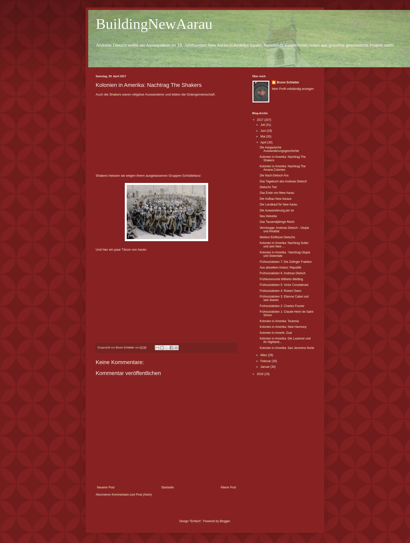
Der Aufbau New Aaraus (275, 199)
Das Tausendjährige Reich (277, 222)
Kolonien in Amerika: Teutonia (279, 321)
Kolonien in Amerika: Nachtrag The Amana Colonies (283, 168)
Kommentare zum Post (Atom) (132, 494)
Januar (265, 367)
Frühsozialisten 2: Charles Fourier (282, 306)
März (264, 355)
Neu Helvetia (268, 216)
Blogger (225, 521)
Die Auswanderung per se (277, 210)
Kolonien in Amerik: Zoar (276, 333)
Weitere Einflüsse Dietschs (277, 237)
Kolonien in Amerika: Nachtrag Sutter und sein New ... (284, 244)
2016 (260, 374)
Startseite (167, 487)
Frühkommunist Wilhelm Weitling (281, 279)
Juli (263, 125)
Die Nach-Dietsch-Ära (274, 175)
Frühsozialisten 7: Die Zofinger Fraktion (286, 262)
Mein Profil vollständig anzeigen (293, 89)
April (263, 142)
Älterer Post (228, 487)
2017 (260, 120)
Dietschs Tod (268, 187)
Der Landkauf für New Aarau (278, 204)
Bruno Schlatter (288, 82)
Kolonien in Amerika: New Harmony (283, 327)
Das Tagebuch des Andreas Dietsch (283, 181)
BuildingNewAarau (154, 24)
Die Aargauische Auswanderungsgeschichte (279, 149)
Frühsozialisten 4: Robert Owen (280, 291)
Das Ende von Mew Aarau (277, 193)
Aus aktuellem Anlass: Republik (280, 267)
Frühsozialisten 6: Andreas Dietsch (283, 273)
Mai (263, 136)
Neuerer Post (106, 487)
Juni (263, 131)
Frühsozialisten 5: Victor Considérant (284, 285)
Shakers (115, 94)
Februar (266, 361)
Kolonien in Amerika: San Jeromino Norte (287, 348)
